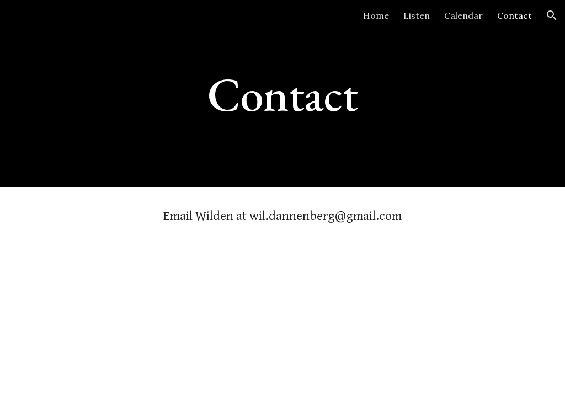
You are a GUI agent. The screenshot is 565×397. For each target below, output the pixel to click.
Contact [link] (514, 15)
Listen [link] (416, 15)
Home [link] (376, 15)
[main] (282, 94)
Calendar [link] (463, 15)
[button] (552, 15)
